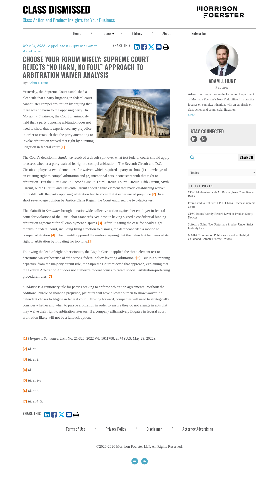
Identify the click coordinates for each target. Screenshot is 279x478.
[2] (154, 194)
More (191, 115)
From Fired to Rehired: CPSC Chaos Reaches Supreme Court (221, 204)
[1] (63, 147)
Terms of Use (75, 429)
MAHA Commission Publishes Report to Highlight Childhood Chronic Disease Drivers (219, 237)
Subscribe (198, 33)
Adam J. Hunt (38, 83)
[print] (166, 46)
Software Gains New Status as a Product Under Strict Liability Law (220, 226)
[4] (53, 235)
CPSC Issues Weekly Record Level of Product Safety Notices (220, 215)
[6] (138, 258)
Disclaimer (154, 429)
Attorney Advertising (197, 429)
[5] (90, 241)
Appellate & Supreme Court (72, 46)
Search (246, 157)
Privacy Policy (116, 429)
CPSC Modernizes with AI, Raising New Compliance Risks (220, 194)
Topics (106, 33)
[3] (100, 223)
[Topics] (222, 172)
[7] (50, 276)
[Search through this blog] (222, 157)
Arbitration (33, 51)
